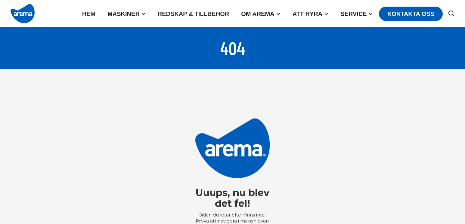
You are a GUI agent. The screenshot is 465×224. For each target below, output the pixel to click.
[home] (23, 13)
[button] (126, 13)
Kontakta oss (410, 14)
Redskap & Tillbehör (193, 14)
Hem (88, 14)
